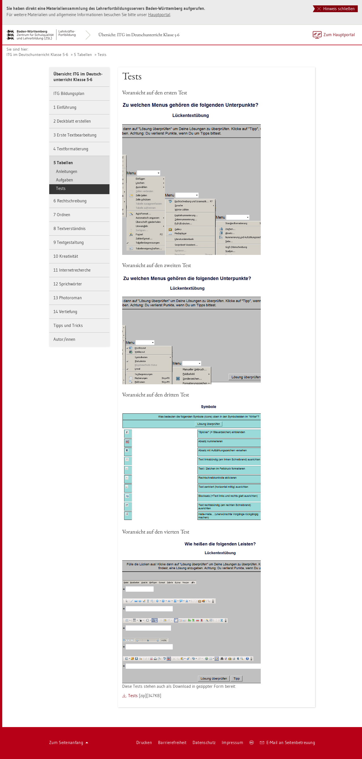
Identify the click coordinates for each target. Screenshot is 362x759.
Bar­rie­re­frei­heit (172, 742)
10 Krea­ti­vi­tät (65, 256)
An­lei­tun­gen (66, 171)
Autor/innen (64, 339)
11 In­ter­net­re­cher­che (71, 270)
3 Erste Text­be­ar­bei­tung (74, 135)
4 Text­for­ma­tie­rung (70, 148)
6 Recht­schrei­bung (70, 200)
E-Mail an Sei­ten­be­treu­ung (287, 742)
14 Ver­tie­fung (65, 311)
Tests (102, 54)
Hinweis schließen (336, 8)
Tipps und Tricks (68, 325)
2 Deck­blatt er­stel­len (72, 121)
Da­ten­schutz (204, 742)
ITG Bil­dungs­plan (68, 93)
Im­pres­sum (232, 742)
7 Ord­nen (61, 214)
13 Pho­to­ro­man (67, 297)
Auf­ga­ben (64, 180)
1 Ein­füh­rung (64, 107)
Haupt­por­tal (159, 14)
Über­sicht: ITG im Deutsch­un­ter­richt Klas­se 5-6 (139, 34)
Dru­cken (144, 742)
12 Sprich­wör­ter (67, 284)
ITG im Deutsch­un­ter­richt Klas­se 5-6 (37, 54)
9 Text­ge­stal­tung (68, 242)
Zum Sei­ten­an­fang (68, 742)
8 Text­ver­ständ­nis (69, 228)
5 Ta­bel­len (83, 54)
